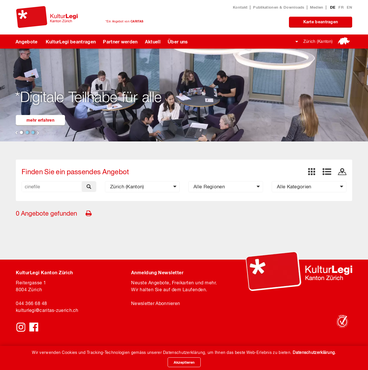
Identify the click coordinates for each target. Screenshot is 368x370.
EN (349, 7)
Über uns (178, 41)
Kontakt (240, 7)
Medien (316, 7)
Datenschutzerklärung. (314, 352)
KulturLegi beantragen (71, 41)
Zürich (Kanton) (318, 41)
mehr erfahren (40, 120)
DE (333, 7)
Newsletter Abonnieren (155, 303)
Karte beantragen (320, 21)
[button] (142, 186)
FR (341, 7)
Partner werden (120, 41)
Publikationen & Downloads (278, 7)
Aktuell (152, 41)
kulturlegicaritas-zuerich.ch (47, 310)
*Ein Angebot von (124, 21)
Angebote (27, 41)
